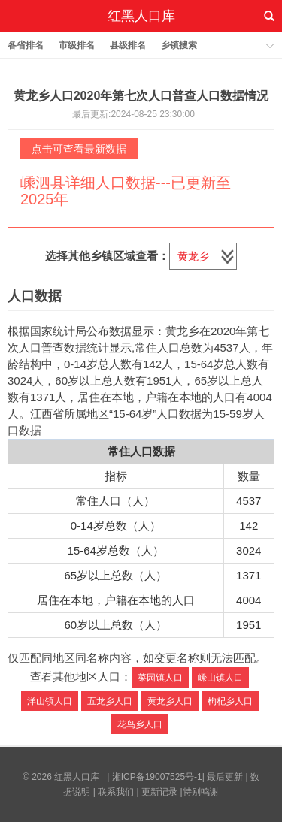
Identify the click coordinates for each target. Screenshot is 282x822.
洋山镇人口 (49, 701)
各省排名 (26, 45)
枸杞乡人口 (230, 701)
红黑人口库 (141, 15)
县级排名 (128, 45)
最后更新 (225, 777)
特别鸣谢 (201, 792)
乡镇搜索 (179, 45)
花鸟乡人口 (139, 724)
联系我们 (116, 792)
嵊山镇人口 (220, 677)
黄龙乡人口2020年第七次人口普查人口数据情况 (141, 95)
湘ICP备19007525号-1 (157, 777)
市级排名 (77, 45)
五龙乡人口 (109, 701)
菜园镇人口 (160, 677)
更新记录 (159, 792)
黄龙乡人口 (170, 701)
